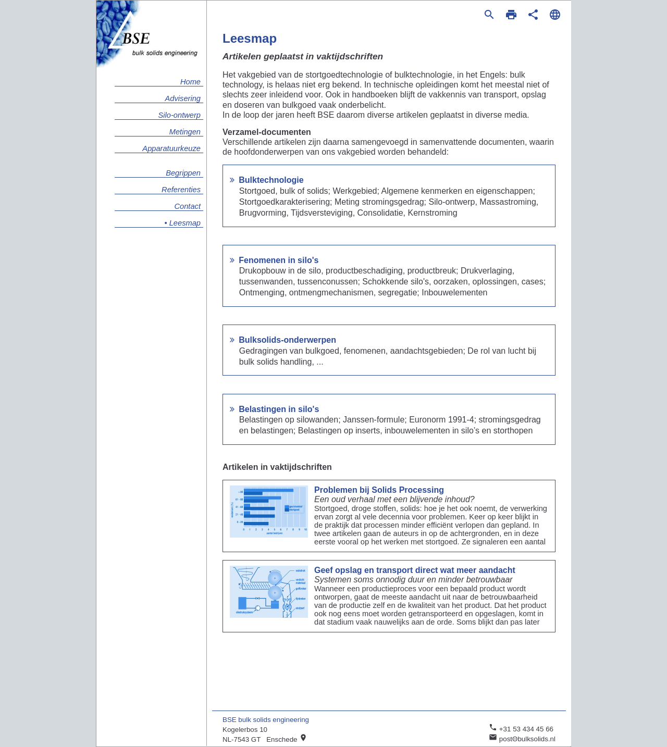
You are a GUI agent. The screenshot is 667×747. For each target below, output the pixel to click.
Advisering (183, 98)
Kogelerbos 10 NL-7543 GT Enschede (265, 734)
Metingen (185, 132)
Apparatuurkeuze (171, 148)
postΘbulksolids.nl (522, 738)
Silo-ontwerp (179, 115)
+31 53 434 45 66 (521, 728)
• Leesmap (183, 223)
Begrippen (183, 173)
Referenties (181, 189)
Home (190, 82)
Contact (187, 206)
